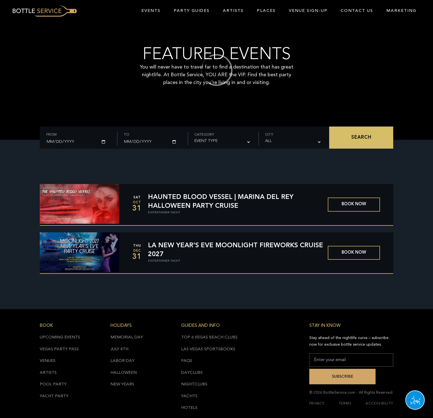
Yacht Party (54, 396)
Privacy (316, 403)
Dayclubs (192, 373)
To (126, 134)
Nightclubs (194, 384)
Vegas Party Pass (59, 349)
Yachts (189, 396)
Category (204, 134)
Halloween (123, 373)
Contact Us (357, 11)
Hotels (189, 408)
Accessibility (379, 403)
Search (361, 137)
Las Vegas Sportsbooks (208, 349)
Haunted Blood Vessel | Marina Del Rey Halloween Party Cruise (221, 201)
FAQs (186, 361)
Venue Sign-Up (308, 11)
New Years (122, 384)
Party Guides (192, 11)
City (269, 134)
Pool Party (53, 384)
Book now (354, 204)
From (51, 134)
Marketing (401, 11)
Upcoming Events (60, 337)
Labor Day (122, 361)
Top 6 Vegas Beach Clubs (209, 337)
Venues (48, 361)
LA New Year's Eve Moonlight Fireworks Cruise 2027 (235, 250)
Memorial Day (126, 337)
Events (150, 11)
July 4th (119, 349)
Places (266, 11)
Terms (345, 403)
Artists (233, 11)
